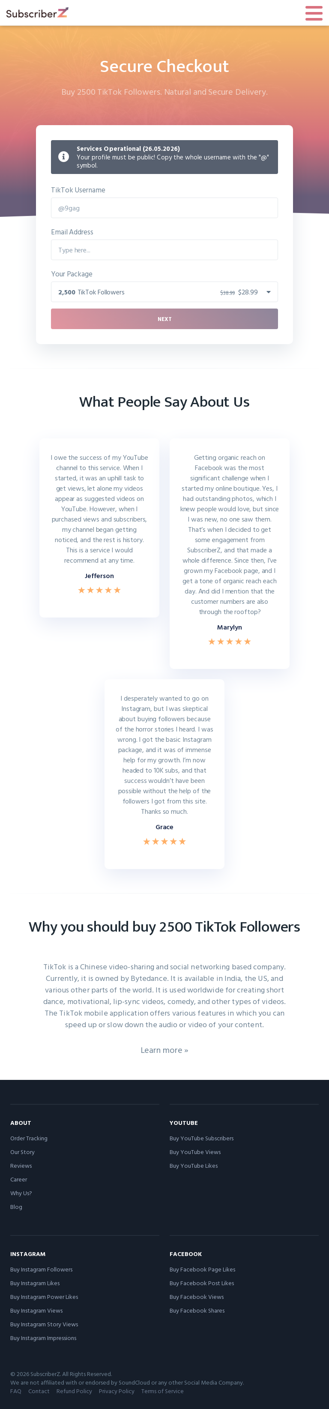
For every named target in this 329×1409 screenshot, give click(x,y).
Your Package (72, 273)
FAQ (15, 1390)
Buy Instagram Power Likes (44, 1296)
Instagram (27, 1253)
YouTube (184, 1122)
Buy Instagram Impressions (43, 1337)
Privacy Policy (117, 1390)
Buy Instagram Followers (41, 1269)
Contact (39, 1390)
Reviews (21, 1165)
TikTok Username (78, 189)
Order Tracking (29, 1137)
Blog (16, 1206)
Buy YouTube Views (195, 1151)
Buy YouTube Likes (194, 1165)
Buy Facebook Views (197, 1296)
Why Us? (21, 1192)
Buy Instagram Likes (35, 1282)
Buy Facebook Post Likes (202, 1282)
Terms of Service (162, 1390)
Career (18, 1179)
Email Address (72, 231)
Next (165, 319)
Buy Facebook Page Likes (202, 1269)
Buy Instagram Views (36, 1310)
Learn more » (165, 1049)
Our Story (22, 1151)
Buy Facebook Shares (197, 1310)
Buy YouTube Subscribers (201, 1137)
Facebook (186, 1253)
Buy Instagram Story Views (44, 1323)
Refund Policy (74, 1390)
